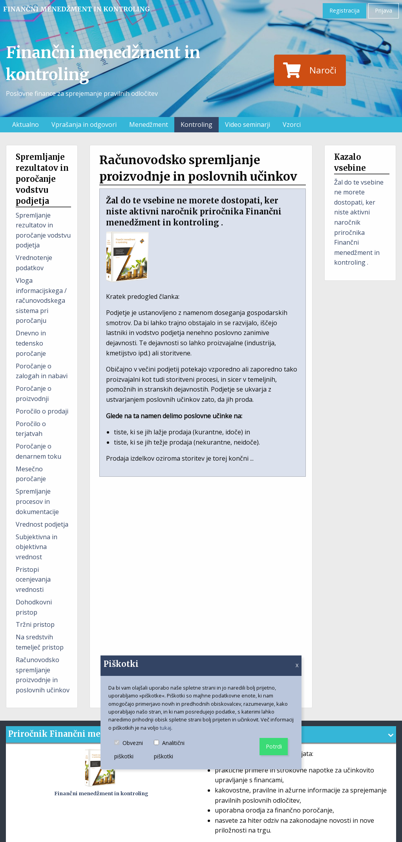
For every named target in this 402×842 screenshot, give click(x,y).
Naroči (309, 70)
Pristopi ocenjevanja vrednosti (33, 579)
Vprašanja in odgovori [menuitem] (84, 124)
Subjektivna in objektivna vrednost (36, 547)
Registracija (344, 10)
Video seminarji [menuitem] (247, 124)
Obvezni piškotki (134, 750)
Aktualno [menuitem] (25, 124)
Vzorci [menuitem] (292, 124)
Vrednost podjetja (42, 524)
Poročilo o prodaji (42, 411)
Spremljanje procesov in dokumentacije (37, 501)
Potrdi (274, 746)
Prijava (383, 10)
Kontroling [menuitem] (196, 124)
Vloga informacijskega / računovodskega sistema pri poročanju (41, 300)
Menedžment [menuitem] (148, 124)
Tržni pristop (35, 624)
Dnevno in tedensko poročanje (31, 343)
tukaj (165, 727)
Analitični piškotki (174, 750)
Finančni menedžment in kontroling (76, 9)
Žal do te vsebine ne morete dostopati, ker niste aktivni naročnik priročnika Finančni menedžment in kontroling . (359, 222)
